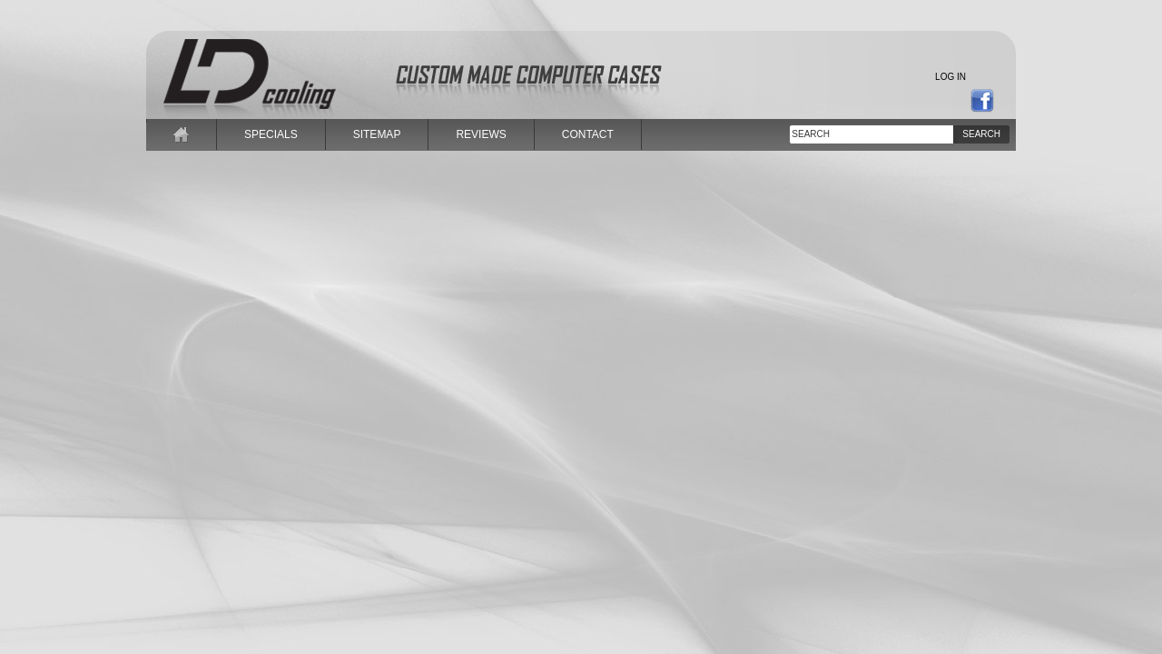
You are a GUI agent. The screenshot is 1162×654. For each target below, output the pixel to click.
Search (981, 134)
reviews (481, 134)
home (181, 134)
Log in (950, 77)
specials (271, 134)
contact (588, 134)
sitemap (377, 134)
